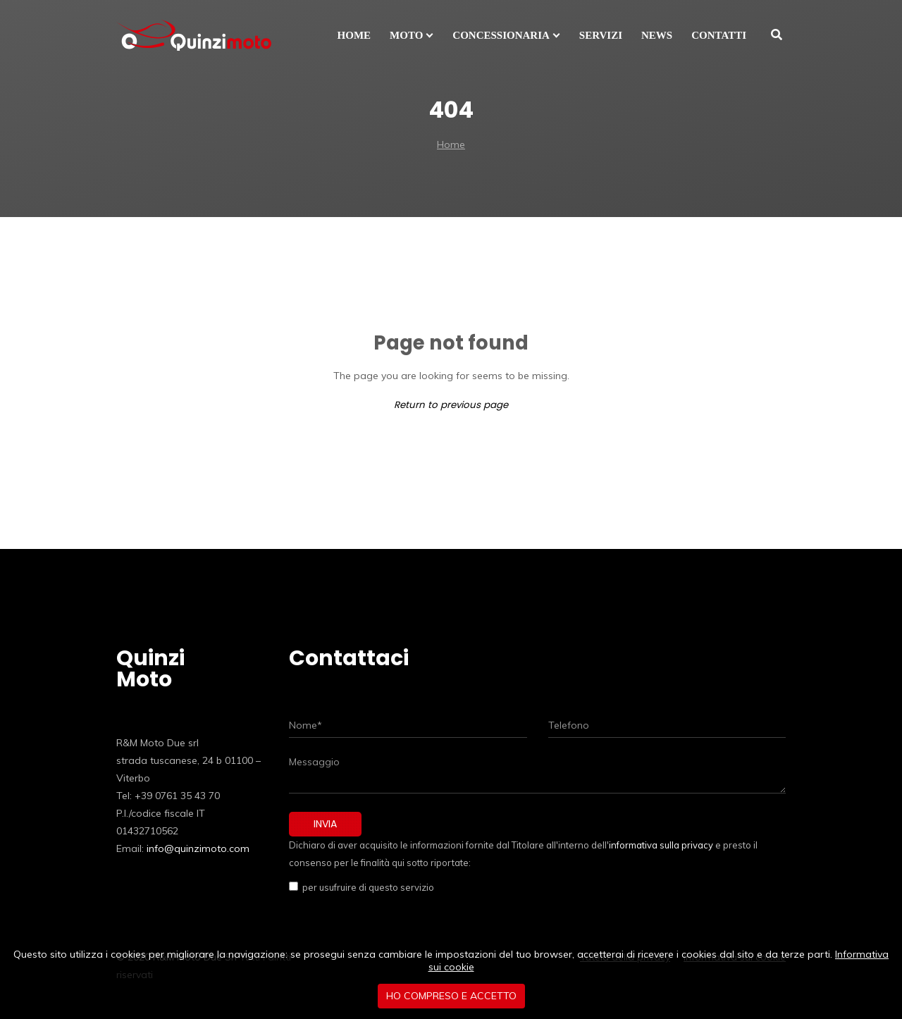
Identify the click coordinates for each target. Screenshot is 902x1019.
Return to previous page (451, 405)
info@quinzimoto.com (198, 848)
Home (451, 144)
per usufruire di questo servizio (366, 887)
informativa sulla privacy (661, 845)
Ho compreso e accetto (451, 995)
